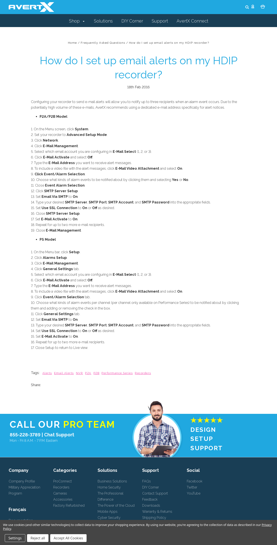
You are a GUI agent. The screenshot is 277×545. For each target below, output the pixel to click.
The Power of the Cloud (116, 505)
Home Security (109, 487)
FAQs (146, 481)
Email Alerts (64, 373)
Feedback (150, 499)
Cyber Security (109, 518)
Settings (15, 538)
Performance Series (117, 373)
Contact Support (155, 493)
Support (160, 21)
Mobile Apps (108, 512)
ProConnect (62, 481)
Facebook (194, 481)
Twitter (192, 487)
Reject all (38, 538)
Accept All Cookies (68, 538)
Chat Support (59, 434)
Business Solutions (112, 481)
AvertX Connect (192, 21)
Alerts (47, 373)
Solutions (103, 21)
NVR (79, 373)
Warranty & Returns (157, 512)
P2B (96, 373)
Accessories (62, 499)
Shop (77, 21)
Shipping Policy (154, 518)
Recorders (143, 373)
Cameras (60, 493)
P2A (88, 373)
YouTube (193, 493)
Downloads (151, 505)
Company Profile (22, 481)
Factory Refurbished (69, 505)
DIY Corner (132, 21)
